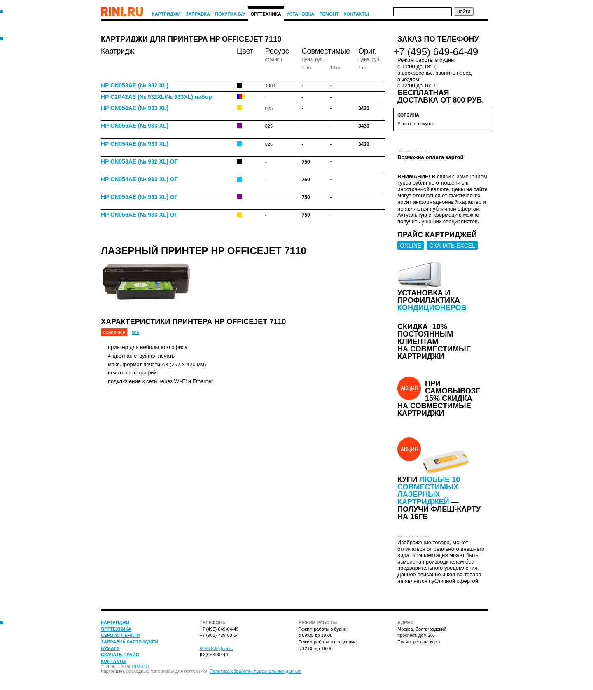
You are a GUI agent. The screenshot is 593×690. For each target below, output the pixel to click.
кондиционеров (432, 308)
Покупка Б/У (230, 14)
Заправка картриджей (129, 641)
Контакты (356, 14)
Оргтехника (266, 14)
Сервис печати (120, 635)
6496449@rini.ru (216, 648)
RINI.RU (140, 666)
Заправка (198, 14)
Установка (301, 14)
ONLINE (410, 245)
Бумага (110, 648)
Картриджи (166, 14)
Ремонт (329, 14)
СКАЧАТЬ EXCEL (452, 245)
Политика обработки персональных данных (255, 671)
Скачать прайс (120, 654)
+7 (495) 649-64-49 (435, 51)
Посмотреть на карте (419, 641)
